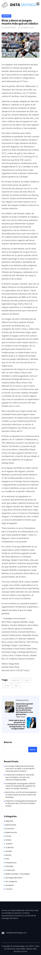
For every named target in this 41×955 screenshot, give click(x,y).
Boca (27, 680)
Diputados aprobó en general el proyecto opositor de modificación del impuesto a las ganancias (24, 709)
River (16, 685)
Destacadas (10, 825)
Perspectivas (11, 862)
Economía (9, 828)
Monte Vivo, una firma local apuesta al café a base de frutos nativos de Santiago (21, 794)
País (7, 859)
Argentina (16, 680)
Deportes (6, 16)
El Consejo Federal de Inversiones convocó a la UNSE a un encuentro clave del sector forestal (20, 768)
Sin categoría (11, 881)
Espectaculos (11, 832)
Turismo (8, 889)
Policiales (9, 866)
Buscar (8, 742)
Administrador (10, 28)
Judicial (8, 844)
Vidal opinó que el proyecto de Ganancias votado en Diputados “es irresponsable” (16, 724)
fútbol (6, 685)
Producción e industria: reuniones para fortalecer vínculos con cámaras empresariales (19, 777)
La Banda (9, 847)
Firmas (8, 836)
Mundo (8, 855)
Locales (8, 851)
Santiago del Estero (13, 878)
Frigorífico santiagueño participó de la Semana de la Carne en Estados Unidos (21, 803)
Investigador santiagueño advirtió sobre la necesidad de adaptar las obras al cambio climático (20, 786)
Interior (8, 840)
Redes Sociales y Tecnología (17, 874)
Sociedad (9, 885)
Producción (10, 870)
